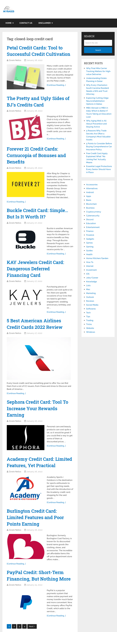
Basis (88, 200)
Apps (88, 196)
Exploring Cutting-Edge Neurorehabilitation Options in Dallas (97, 101)
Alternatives (92, 188)
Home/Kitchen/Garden (97, 258)
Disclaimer (44, 23)
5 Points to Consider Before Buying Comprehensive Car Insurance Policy (99, 146)
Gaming (89, 246)
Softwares (91, 309)
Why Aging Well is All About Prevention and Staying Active (96, 124)
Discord (89, 219)
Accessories (92, 184)
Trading (89, 320)
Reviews (90, 301)
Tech (88, 312)
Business (90, 208)
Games (89, 243)
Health (89, 254)
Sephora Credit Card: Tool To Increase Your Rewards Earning (38, 411)
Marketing (91, 293)
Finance (89, 231)
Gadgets (90, 239)
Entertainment (93, 227)
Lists (88, 285)
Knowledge (91, 281)
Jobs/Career (92, 278)
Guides (89, 250)
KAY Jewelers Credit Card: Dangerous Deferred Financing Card (36, 271)
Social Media (92, 305)
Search (98, 50)
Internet (89, 266)
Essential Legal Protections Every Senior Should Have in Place (99, 169)
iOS (87, 274)
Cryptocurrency (93, 212)
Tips (88, 316)
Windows (90, 332)
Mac (88, 289)
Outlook (90, 297)
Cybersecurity (92, 215)
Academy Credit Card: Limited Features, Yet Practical (31, 469)
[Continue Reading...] (56, 88)
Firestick (90, 235)
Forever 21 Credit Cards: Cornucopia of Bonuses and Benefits (37, 156)
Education (91, 223)
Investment (91, 270)
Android (90, 192)
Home (9, 23)
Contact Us (25, 23)
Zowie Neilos (15, 60)
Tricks (89, 324)
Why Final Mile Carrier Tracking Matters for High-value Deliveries (98, 71)
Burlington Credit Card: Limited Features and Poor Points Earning (36, 528)
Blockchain (91, 204)
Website (90, 328)
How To (89, 262)
